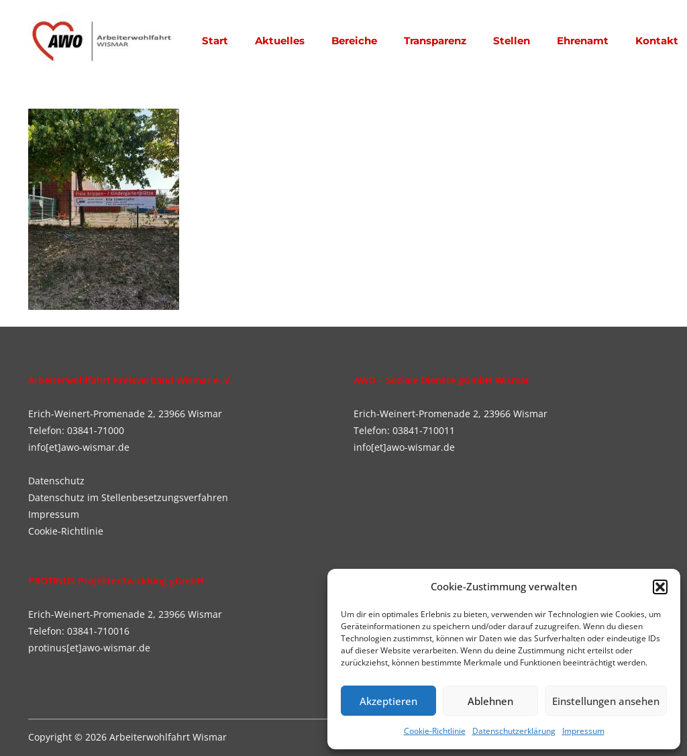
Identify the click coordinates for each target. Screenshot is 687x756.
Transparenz (435, 40)
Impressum (583, 731)
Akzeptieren (388, 701)
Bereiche (354, 40)
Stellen (511, 40)
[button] (660, 587)
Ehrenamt (583, 40)
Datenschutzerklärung (514, 731)
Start (215, 40)
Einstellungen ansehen (605, 701)
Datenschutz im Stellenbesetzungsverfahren (128, 497)
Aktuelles (280, 40)
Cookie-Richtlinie (435, 731)
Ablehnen (490, 701)
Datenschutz (56, 480)
